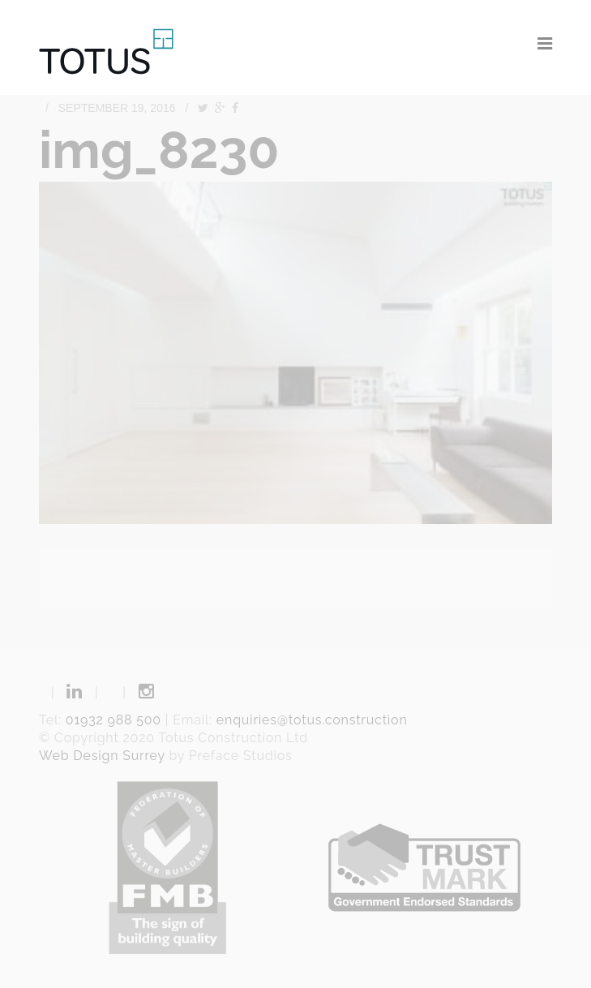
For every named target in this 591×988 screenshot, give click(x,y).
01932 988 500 (113, 720)
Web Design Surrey (102, 755)
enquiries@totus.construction (312, 720)
